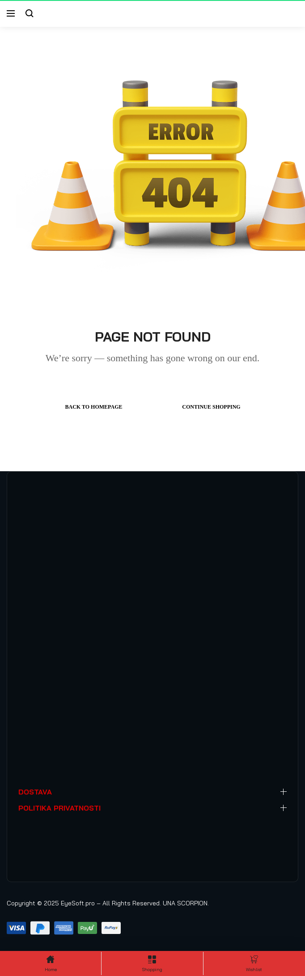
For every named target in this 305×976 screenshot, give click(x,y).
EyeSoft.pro (78, 903)
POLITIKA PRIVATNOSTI (59, 807)
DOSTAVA (35, 791)
